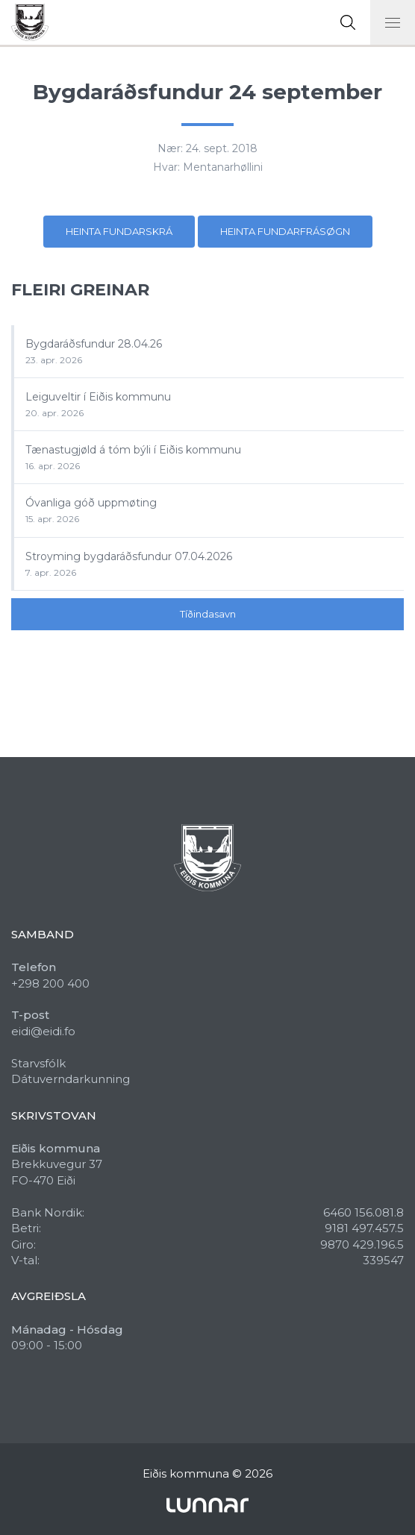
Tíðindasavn (208, 614)
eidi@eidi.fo (43, 1031)
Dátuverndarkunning (70, 1079)
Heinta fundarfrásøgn (285, 231)
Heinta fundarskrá (119, 231)
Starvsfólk (38, 1063)
